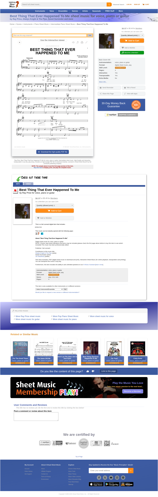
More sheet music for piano (65, 319)
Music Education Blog (74, 479)
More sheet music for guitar (28, 319)
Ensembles (62, 11)
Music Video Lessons (74, 476)
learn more (99, 264)
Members (139, 28)
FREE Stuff (109, 11)
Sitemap (70, 484)
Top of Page (79, 456)
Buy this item (38, 167)
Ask (90, 35)
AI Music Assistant (89, 264)
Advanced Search (118, 4)
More (121, 11)
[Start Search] (109, 4)
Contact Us (44, 474)
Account (27, 468)
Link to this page (108, 371)
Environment (44, 479)
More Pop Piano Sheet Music (65, 316)
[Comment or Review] (36, 416)
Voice (51, 11)
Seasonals (96, 11)
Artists (85, 11)
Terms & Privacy (46, 476)
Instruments (40, 11)
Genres (75, 11)
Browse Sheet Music (74, 468)
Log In (129, 4)
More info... (103, 82)
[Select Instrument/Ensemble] (49, 289)
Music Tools (71, 471)
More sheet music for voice (102, 316)
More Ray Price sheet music (28, 316)
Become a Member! (132, 391)
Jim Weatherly (40, 256)
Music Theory (72, 474)
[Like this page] (87, 371)
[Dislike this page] (93, 371)
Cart (145, 4)
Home (12, 24)
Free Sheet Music (73, 482)
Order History (28, 471)
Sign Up (137, 4)
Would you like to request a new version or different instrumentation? (57, 292)
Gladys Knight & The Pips (43, 253)
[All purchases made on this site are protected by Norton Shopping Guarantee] (121, 116)
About (43, 468)
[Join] (130, 470)
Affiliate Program (46, 471)
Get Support (28, 474)
